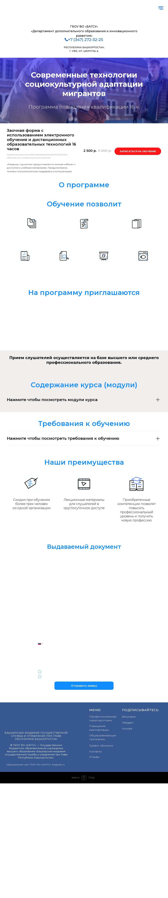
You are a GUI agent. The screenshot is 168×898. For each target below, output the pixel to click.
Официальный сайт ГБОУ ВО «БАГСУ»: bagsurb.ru (36, 764)
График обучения (101, 745)
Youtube (127, 728)
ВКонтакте (129, 716)
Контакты (95, 751)
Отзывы (94, 756)
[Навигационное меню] (160, 8)
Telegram (127, 722)
